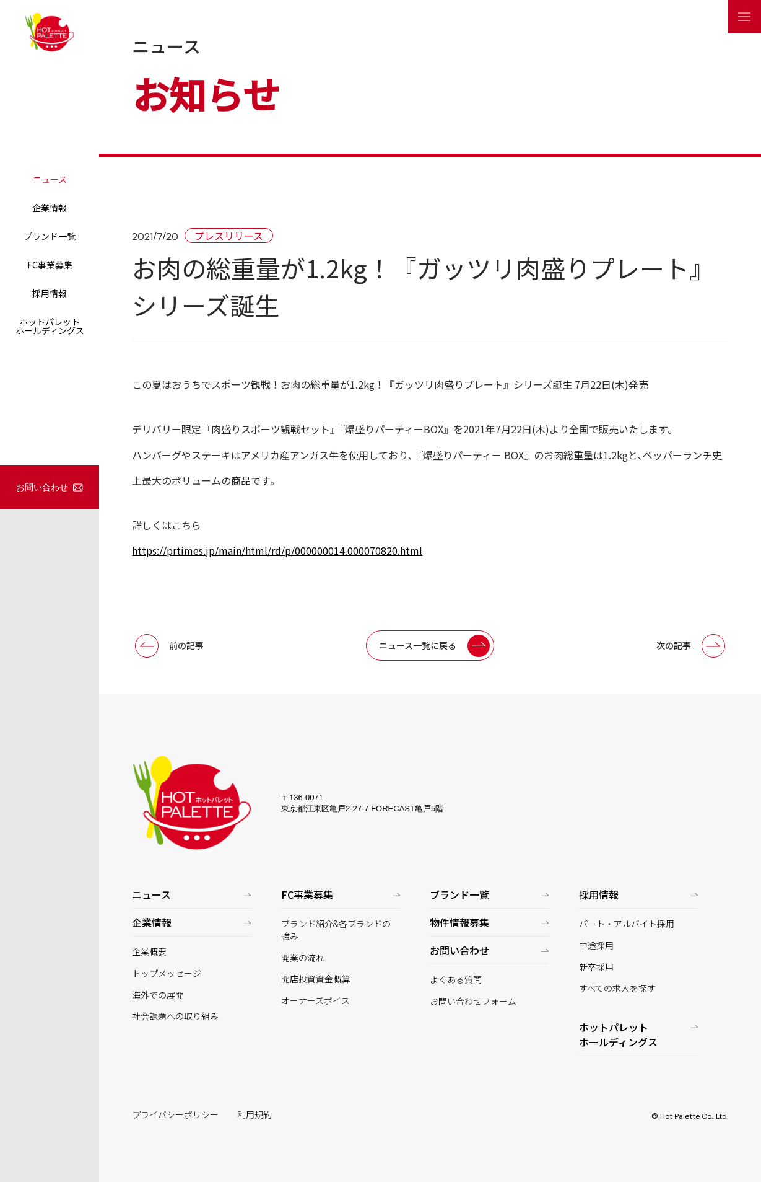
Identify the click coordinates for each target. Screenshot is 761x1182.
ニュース (50, 179)
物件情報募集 (459, 922)
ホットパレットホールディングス (49, 326)
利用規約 (254, 1115)
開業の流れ (302, 958)
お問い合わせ (42, 487)
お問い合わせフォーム (473, 1001)
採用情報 (49, 293)
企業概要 (149, 952)
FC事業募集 (49, 264)
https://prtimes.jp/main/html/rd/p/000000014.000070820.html (277, 550)
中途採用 (596, 945)
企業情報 (49, 207)
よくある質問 (456, 980)
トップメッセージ (166, 973)
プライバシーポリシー (175, 1115)
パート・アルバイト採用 (626, 924)
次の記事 (673, 645)
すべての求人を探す (617, 988)
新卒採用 (596, 967)
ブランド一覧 (50, 236)
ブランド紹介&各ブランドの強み (336, 930)
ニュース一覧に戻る (417, 645)
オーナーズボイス (315, 1001)
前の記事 (186, 645)
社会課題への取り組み (175, 1016)
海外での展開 (158, 995)
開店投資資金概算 (315, 979)
